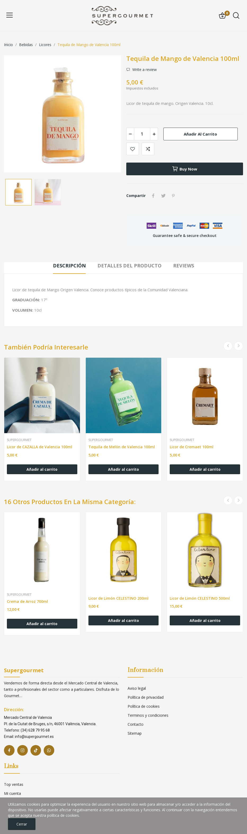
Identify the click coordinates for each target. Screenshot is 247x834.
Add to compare (148, 148)
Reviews (183, 265)
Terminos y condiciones (148, 715)
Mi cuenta (12, 793)
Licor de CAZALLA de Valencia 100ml (39, 446)
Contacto (135, 724)
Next (238, 346)
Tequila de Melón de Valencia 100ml (121, 446)
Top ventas (13, 784)
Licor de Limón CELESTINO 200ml (118, 598)
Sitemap (135, 733)
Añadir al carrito (200, 134)
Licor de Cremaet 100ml (191, 446)
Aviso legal (137, 688)
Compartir (153, 196)
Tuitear (163, 196)
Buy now (184, 169)
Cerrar (21, 824)
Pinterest (173, 196)
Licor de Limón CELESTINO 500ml (200, 598)
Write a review (144, 69)
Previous (227, 346)
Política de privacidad (146, 697)
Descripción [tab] (69, 265)
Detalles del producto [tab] (129, 265)
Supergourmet (19, 440)
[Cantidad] (142, 134)
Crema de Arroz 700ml (27, 601)
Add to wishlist (132, 148)
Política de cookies (144, 706)
